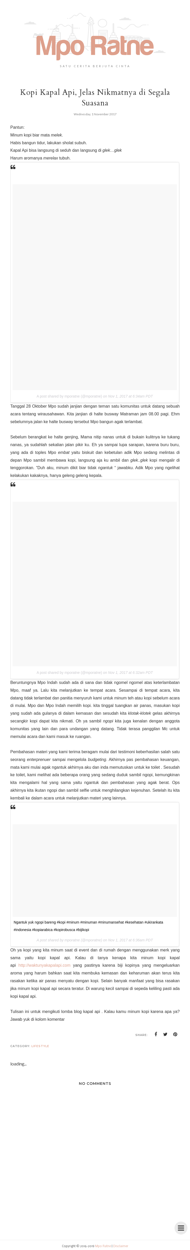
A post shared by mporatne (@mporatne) (69, 396)
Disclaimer (120, 1246)
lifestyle (40, 1046)
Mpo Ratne (103, 1246)
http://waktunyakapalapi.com (44, 965)
